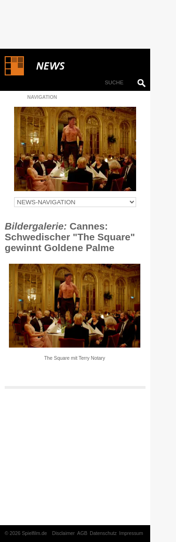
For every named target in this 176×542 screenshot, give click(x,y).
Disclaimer (63, 533)
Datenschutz (103, 533)
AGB (82, 533)
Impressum (131, 533)
